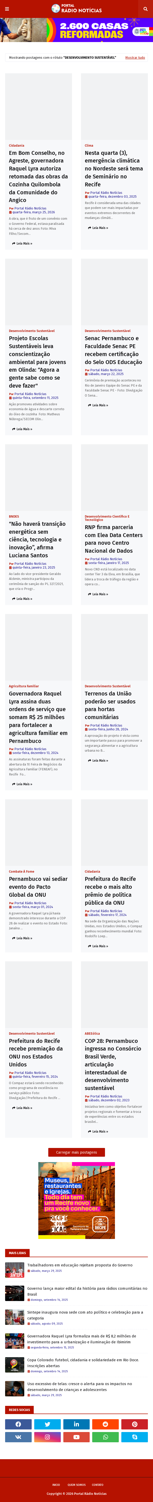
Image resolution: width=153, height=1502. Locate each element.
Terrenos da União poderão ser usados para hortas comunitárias (110, 705)
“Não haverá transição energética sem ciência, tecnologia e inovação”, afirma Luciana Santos (37, 539)
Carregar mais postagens (76, 1152)
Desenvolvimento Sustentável (32, 330)
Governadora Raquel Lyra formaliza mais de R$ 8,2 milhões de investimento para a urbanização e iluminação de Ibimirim (81, 1339)
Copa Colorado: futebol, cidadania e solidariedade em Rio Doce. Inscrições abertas (83, 1363)
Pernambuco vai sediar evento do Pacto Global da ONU (38, 886)
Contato (97, 1485)
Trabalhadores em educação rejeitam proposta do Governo (80, 1265)
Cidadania (16, 145)
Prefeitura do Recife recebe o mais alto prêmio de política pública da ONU (110, 890)
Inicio (56, 1485)
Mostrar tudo (135, 57)
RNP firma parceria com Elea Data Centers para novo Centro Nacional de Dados (114, 539)
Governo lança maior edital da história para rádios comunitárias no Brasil (87, 1291)
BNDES (14, 516)
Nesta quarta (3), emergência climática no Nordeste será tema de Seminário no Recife (114, 168)
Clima (89, 145)
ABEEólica (92, 1033)
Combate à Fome (21, 871)
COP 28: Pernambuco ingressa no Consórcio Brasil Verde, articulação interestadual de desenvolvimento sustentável (113, 1064)
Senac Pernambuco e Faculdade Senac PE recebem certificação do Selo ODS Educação (113, 350)
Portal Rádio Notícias (90, 1494)
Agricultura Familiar (24, 686)
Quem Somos (77, 1485)
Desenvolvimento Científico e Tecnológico (107, 518)
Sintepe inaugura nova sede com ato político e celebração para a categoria (85, 1315)
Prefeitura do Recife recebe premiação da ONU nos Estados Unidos (36, 1052)
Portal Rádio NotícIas (30, 208)
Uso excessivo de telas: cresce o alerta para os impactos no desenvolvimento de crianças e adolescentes (79, 1387)
